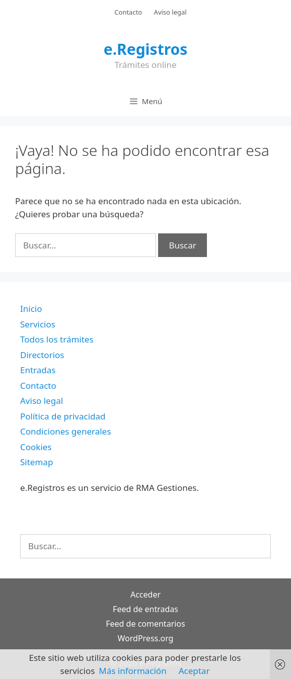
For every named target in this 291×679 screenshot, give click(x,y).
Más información (132, 670)
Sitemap (36, 462)
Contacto (128, 12)
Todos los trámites (57, 339)
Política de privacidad (62, 416)
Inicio (31, 308)
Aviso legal (170, 12)
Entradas (37, 370)
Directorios (42, 355)
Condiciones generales (65, 431)
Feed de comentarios (145, 623)
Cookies (36, 447)
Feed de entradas (145, 609)
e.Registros (146, 49)
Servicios (37, 324)
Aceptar (194, 670)
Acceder (145, 594)
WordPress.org (146, 638)
